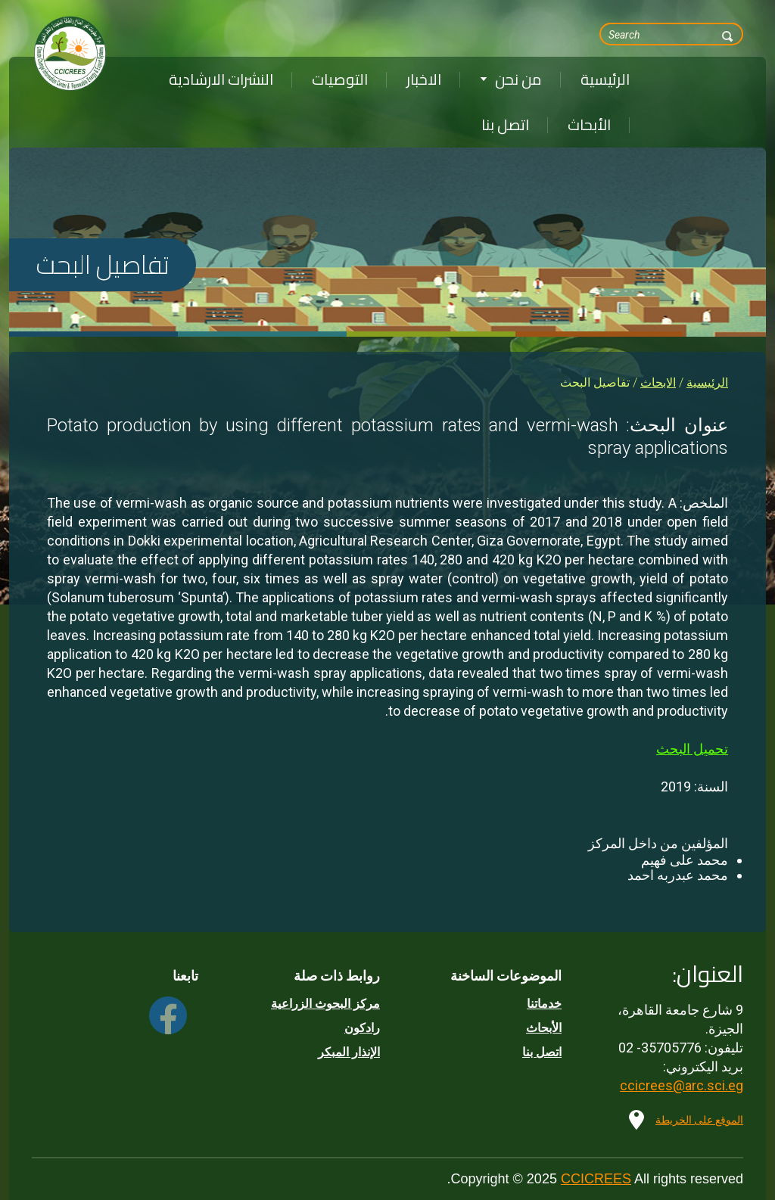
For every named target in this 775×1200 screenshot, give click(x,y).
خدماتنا (544, 1003)
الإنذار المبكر (349, 1052)
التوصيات (340, 79)
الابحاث (658, 382)
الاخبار (423, 79)
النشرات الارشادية (221, 79)
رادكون (362, 1028)
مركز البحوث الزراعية (325, 1003)
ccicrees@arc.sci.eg (681, 1085)
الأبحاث (589, 124)
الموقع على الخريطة (699, 1120)
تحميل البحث (692, 749)
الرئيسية (605, 79)
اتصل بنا (505, 124)
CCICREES (596, 1178)
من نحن (511, 79)
